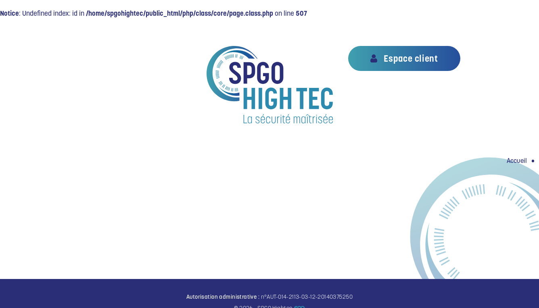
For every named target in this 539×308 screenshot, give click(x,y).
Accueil (517, 160)
